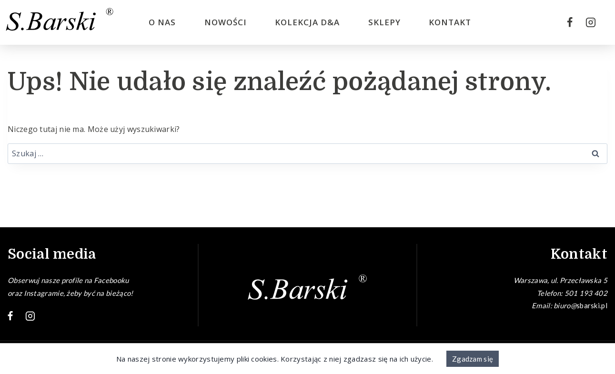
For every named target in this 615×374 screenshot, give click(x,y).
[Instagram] (590, 22)
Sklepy (384, 22)
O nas (162, 22)
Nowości (225, 22)
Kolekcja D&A (307, 22)
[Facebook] (569, 22)
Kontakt (450, 22)
